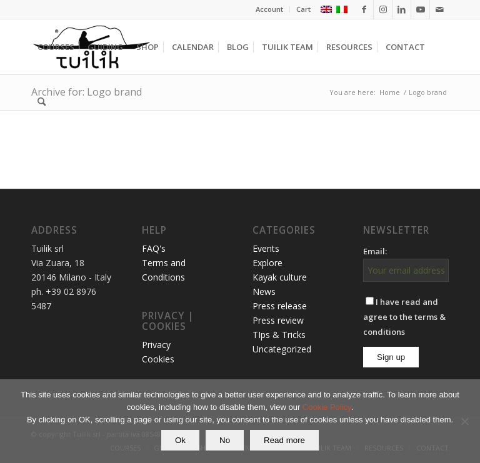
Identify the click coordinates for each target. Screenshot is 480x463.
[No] (464, 421)
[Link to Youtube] (420, 9)
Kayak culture (279, 277)
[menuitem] (269, 9)
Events (265, 248)
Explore (267, 263)
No (224, 440)
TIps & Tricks (279, 335)
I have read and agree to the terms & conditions (404, 316)
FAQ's (154, 248)
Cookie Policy (326, 407)
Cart (303, 9)
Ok (180, 440)
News (264, 291)
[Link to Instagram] (383, 9)
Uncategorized (281, 349)
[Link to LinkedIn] (401, 9)
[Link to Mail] (439, 9)
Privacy (156, 345)
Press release (279, 306)
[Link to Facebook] (364, 9)
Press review (278, 320)
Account (269, 9)
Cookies (158, 359)
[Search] (41, 101)
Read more (284, 440)
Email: (375, 251)
